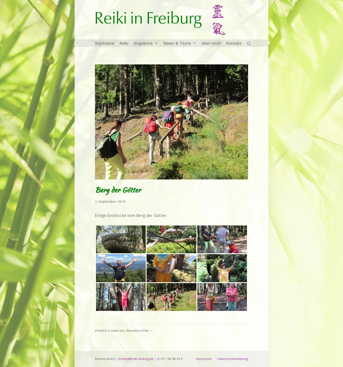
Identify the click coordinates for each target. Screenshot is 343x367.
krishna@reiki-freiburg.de (136, 359)
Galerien (117, 330)
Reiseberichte (137, 330)
